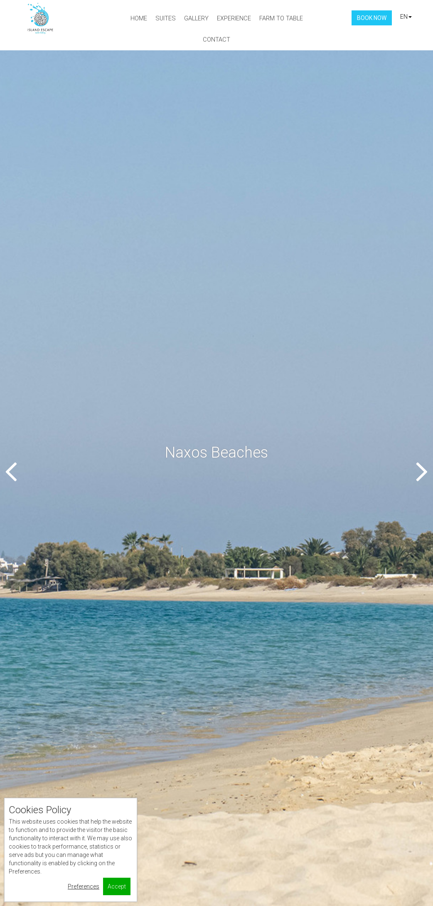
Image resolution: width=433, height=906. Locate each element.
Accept (117, 886)
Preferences (83, 886)
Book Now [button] (371, 18)
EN (406, 16)
